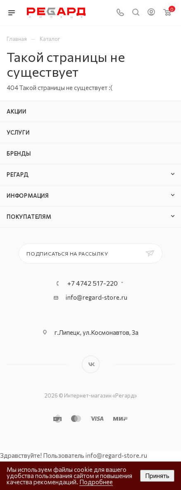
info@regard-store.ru (96, 297)
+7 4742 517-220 (92, 283)
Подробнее (96, 481)
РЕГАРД (18, 174)
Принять (157, 475)
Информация (28, 195)
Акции (16, 111)
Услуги (18, 132)
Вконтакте (91, 364)
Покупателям (29, 216)
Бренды (19, 153)
